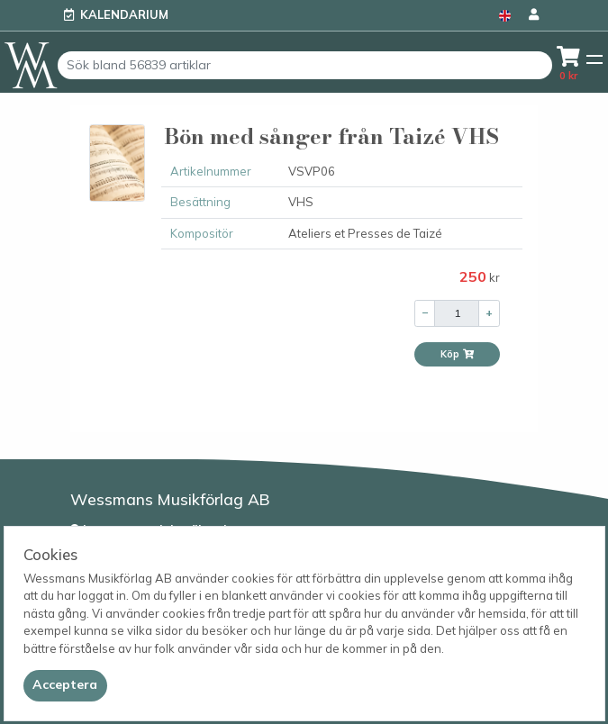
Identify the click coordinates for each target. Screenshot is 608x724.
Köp (457, 354)
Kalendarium (124, 14)
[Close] (65, 685)
